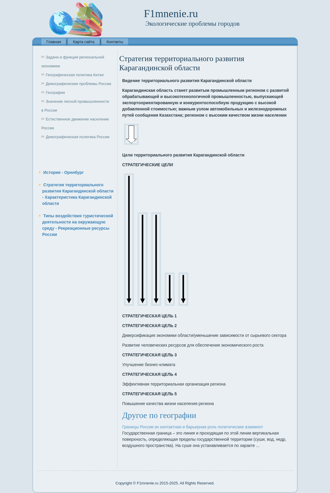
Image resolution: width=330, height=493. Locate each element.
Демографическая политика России (77, 137)
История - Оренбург (63, 172)
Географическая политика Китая (75, 75)
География (55, 92)
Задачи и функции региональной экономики (72, 61)
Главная (53, 42)
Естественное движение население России (75, 123)
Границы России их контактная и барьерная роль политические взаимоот (192, 427)
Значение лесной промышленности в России (75, 105)
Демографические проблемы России (78, 83)
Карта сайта (83, 42)
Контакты (115, 42)
